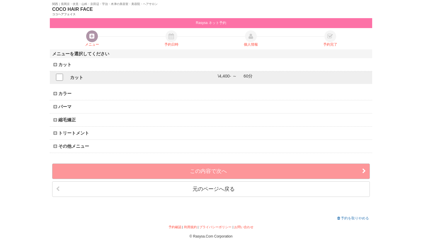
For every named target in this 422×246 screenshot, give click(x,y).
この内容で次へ (278, 171)
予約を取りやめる (353, 218)
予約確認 (175, 227)
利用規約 (190, 227)
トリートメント (71, 133)
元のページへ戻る (145, 189)
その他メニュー (71, 146)
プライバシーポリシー (215, 227)
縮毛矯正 (64, 119)
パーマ (62, 106)
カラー (62, 93)
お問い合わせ (243, 227)
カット (62, 64)
